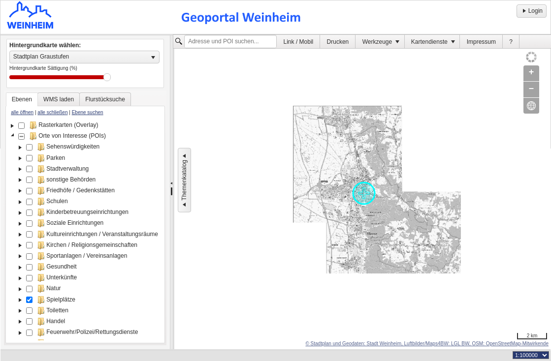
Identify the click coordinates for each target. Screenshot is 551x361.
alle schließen (52, 112)
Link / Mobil (299, 41)
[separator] (171, 192)
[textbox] (230, 42)
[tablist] (85, 217)
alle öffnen (22, 112)
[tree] (85, 230)
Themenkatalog (184, 180)
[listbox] (84, 57)
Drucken (338, 41)
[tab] (22, 99)
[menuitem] (298, 41)
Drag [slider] (107, 77)
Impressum (481, 41)
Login (531, 11)
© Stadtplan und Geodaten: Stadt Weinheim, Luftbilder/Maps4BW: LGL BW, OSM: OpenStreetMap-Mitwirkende (427, 343)
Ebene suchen (87, 112)
